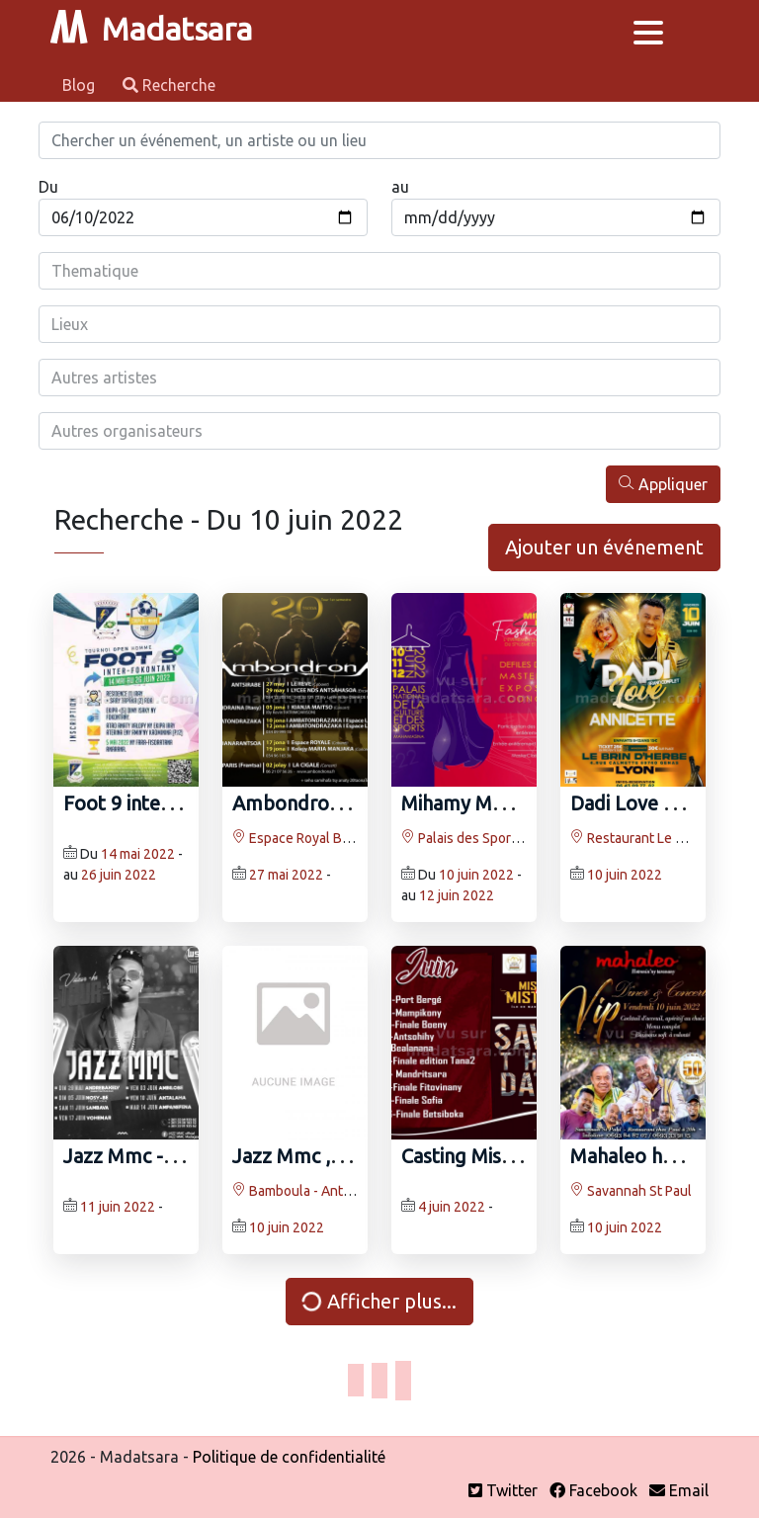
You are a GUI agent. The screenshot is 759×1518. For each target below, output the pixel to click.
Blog (80, 85)
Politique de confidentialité (289, 1457)
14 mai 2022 (138, 854)
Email (679, 1490)
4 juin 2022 (451, 1207)
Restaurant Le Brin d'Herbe (660, 838)
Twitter (503, 1490)
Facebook (593, 1490)
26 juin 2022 (118, 875)
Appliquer (663, 483)
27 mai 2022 (286, 875)
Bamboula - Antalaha (304, 1191)
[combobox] (379, 271)
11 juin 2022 (117, 1207)
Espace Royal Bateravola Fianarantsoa (356, 838)
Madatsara (151, 28)
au (400, 187)
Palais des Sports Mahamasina (501, 838)
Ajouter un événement (604, 547)
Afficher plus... (377, 1301)
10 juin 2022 (476, 875)
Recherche (169, 85)
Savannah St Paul (631, 1191)
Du (48, 187)
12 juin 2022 (456, 895)
